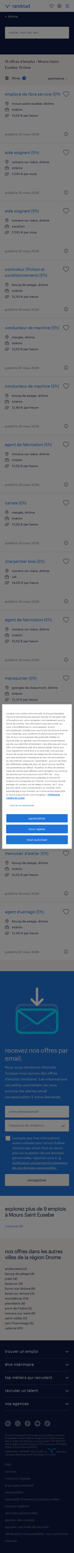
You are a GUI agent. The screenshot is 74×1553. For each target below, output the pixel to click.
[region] (37, 776)
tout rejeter (37, 829)
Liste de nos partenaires (22, 805)
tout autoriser (37, 840)
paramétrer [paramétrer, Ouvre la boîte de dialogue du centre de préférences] (37, 818)
